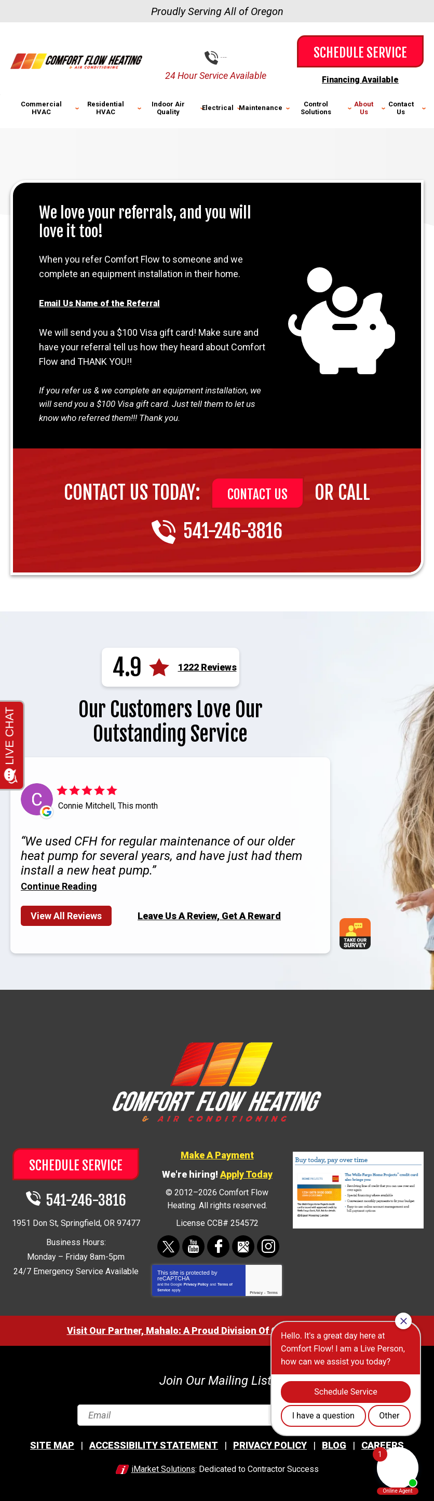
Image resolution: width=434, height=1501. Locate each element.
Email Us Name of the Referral (105, 301)
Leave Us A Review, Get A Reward (209, 913)
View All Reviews (66, 914)
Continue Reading (59, 885)
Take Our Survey (359, 932)
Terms (272, 1291)
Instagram (268, 1245)
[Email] (217, 1413)
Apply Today (246, 1172)
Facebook (218, 1245)
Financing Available (360, 79)
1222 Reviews (207, 666)
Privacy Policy (196, 1283)
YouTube (193, 1245)
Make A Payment (217, 1153)
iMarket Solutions (163, 1467)
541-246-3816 (224, 57)
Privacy (256, 1291)
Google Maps (243, 1245)
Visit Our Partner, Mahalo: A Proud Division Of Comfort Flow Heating (217, 1328)
